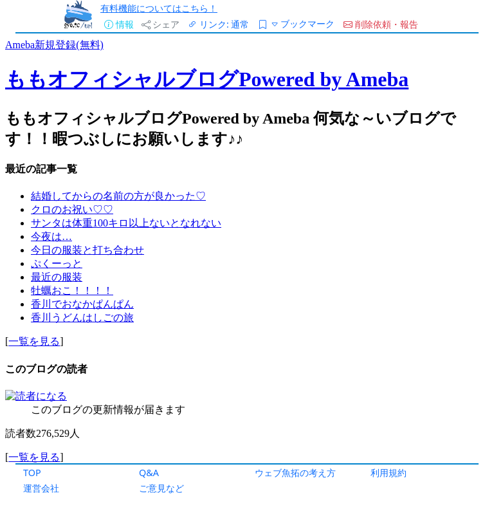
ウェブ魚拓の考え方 (295, 472)
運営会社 (41, 488)
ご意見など (161, 488)
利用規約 (388, 472)
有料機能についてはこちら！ (158, 8)
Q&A (149, 472)
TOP (32, 472)
